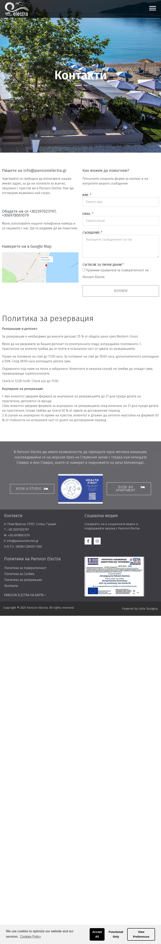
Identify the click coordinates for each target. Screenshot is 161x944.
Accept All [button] (97, 934)
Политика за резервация (23, 580)
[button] (32, 489)
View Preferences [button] (141, 934)
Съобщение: (91, 232)
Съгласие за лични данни (102, 265)
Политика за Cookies (19, 574)
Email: (86, 214)
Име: (85, 195)
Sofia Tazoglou (148, 608)
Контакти (11, 586)
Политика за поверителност (25, 568)
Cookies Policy (30, 936)
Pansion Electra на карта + (25, 595)
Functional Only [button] (116, 934)
